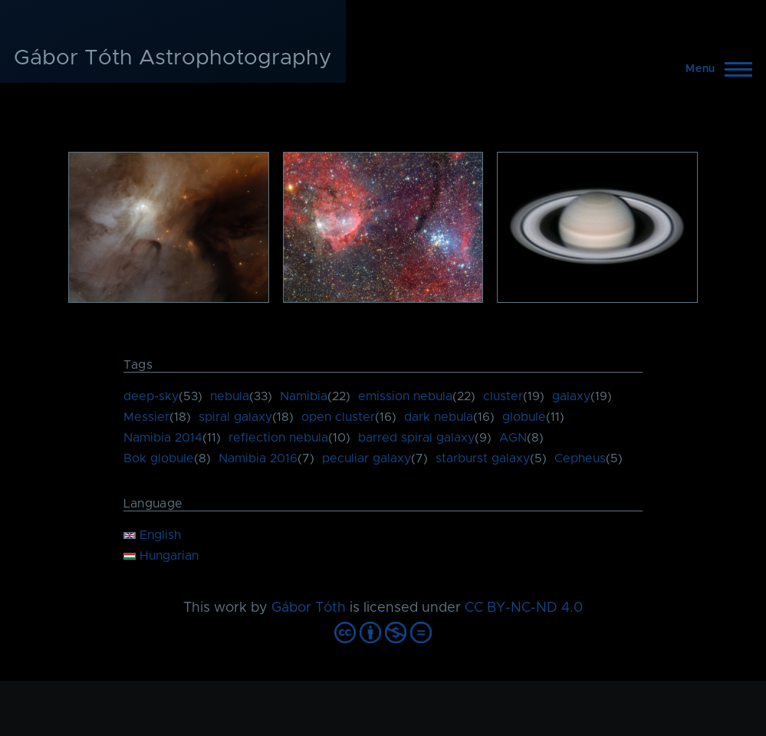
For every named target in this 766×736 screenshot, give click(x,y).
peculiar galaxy (366, 458)
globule (524, 417)
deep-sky (151, 396)
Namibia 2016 (258, 458)
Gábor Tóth (308, 608)
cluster (503, 396)
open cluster (338, 417)
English (152, 535)
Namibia (303, 396)
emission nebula (405, 396)
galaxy (571, 396)
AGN (513, 438)
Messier (146, 417)
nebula (229, 396)
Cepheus (580, 458)
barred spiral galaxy (416, 438)
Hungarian (161, 556)
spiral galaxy (235, 417)
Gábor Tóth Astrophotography (173, 58)
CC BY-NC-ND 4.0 (524, 608)
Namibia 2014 (162, 438)
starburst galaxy (483, 458)
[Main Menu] (714, 69)
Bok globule (158, 458)
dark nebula (438, 417)
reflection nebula (278, 438)
